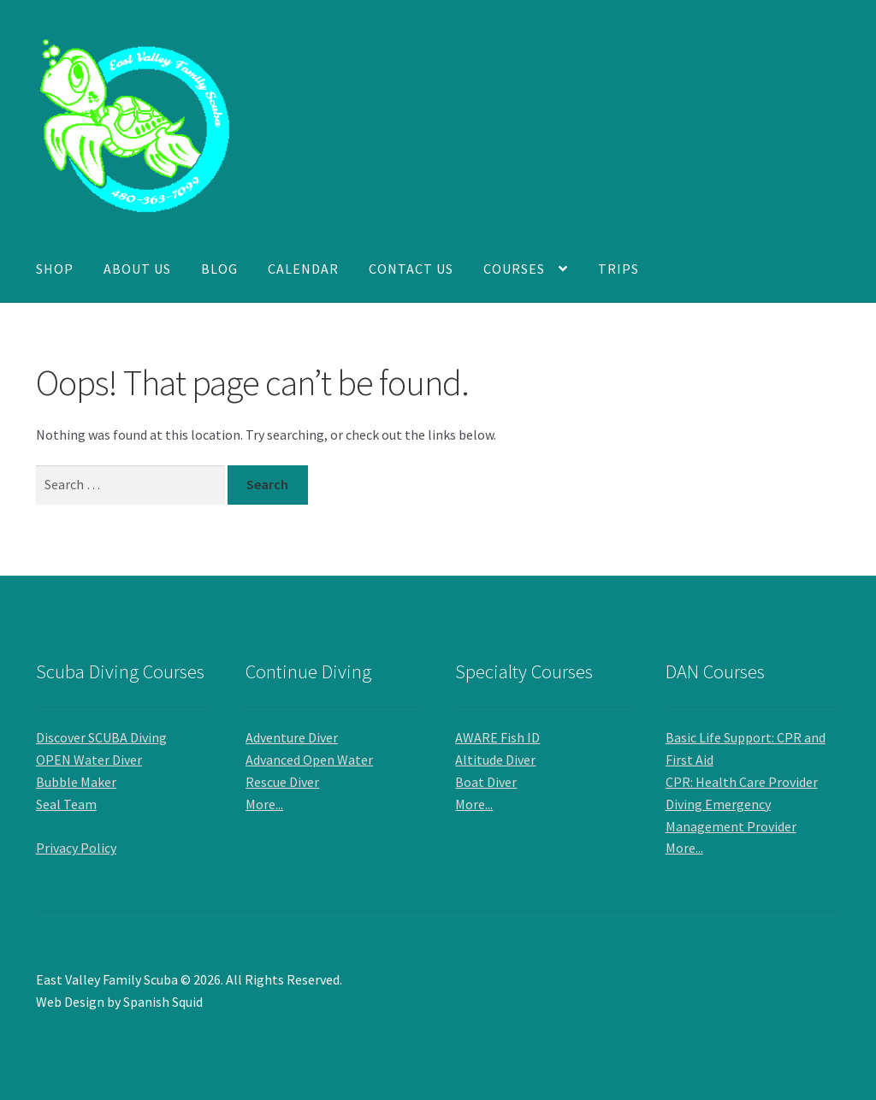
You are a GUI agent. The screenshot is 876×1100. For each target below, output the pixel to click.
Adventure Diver (292, 737)
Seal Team (66, 804)
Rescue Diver (282, 781)
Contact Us (411, 268)
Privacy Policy (76, 847)
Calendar (303, 268)
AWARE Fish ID (497, 737)
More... (264, 804)
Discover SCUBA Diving (101, 737)
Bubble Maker (76, 781)
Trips (618, 268)
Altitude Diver (495, 759)
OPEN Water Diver (89, 759)
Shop (55, 268)
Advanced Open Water (309, 759)
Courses (514, 268)
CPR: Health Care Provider (742, 781)
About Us (137, 268)
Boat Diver (486, 781)
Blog (219, 268)
